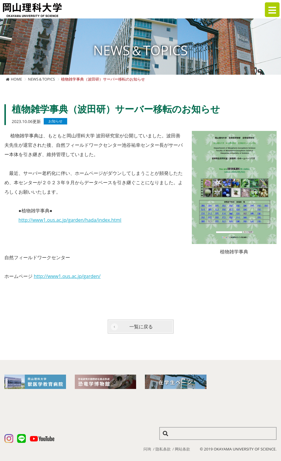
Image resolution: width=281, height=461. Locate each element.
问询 (147, 449)
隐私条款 (163, 449)
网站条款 (182, 449)
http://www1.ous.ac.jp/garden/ (67, 276)
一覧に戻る (141, 326)
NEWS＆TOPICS (41, 79)
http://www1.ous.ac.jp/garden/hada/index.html (69, 220)
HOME (16, 79)
